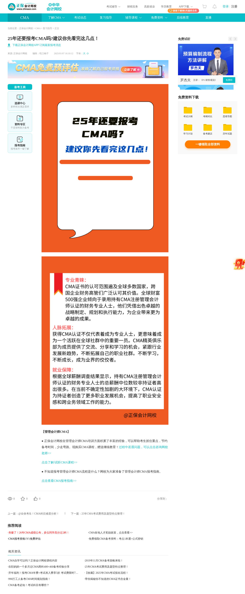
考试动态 (80, 17)
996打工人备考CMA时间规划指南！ (29, 579)
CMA (24, 18)
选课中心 (20, 101)
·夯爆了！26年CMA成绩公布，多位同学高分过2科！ (38, 532)
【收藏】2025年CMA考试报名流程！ (107, 572)
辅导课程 (131, 17)
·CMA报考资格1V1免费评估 (24, 538)
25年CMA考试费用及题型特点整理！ (103, 513)
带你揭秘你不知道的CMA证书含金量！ (108, 579)
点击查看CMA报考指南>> (59, 480)
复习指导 (106, 17)
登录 (226, 6)
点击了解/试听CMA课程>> (59, 462)
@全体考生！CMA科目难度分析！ (38, 513)
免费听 (229, 80)
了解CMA (54, 17)
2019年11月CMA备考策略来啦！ (104, 560)
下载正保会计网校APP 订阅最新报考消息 (36, 45)
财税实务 (132, 6)
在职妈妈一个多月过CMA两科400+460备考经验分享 (39, 566)
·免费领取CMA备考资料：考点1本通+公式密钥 (115, 538)
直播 (208, 17)
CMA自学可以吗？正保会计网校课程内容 (32, 560)
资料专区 (20, 122)
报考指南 (20, 143)
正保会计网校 (26, 28)
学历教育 (166, 6)
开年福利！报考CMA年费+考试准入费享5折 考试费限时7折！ (44, 572)
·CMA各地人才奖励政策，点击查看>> (110, 532)
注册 (234, 6)
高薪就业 (149, 6)
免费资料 (157, 17)
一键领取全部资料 (207, 144)
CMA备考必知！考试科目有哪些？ (28, 585)
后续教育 (183, 17)
